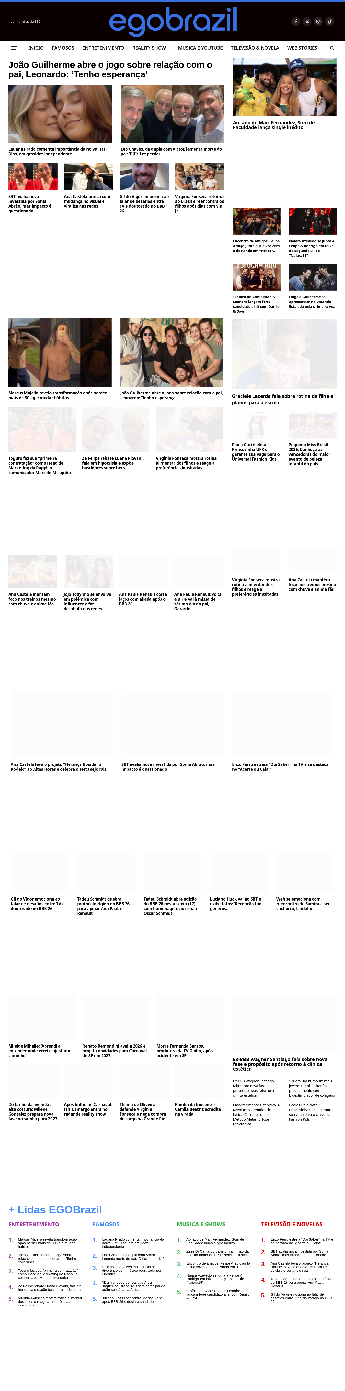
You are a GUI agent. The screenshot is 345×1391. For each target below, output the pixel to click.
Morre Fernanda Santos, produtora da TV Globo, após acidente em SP (184, 1051)
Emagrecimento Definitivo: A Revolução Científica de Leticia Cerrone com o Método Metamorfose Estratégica (256, 1114)
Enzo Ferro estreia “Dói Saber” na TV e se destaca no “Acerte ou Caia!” (280, 767)
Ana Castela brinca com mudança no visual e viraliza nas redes (87, 222)
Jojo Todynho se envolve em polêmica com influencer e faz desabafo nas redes (87, 601)
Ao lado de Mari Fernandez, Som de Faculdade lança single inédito (274, 125)
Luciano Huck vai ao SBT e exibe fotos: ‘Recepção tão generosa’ (236, 904)
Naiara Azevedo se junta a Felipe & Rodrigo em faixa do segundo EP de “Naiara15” (311, 248)
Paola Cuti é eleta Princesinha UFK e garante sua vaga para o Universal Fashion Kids (256, 452)
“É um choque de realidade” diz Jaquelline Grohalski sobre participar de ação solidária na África (133, 1286)
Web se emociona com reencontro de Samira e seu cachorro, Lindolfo (303, 904)
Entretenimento (103, 48)
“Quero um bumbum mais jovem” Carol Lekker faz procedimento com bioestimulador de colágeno (312, 1088)
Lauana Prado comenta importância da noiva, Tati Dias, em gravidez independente (57, 172)
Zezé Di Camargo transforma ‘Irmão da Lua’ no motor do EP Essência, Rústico (217, 1253)
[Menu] (14, 48)
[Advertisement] (116, 274)
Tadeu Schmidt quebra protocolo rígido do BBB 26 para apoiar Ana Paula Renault (103, 906)
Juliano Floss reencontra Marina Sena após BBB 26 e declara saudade (132, 1299)
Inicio (36, 48)
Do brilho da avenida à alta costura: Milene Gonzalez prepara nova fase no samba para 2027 (32, 1111)
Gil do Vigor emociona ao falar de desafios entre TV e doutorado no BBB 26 (144, 224)
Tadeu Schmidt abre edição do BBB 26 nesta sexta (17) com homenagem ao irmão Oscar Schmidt (170, 906)
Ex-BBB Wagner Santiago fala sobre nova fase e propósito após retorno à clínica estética (280, 1064)
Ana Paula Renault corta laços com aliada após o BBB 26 (143, 599)
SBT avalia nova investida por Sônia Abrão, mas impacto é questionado (29, 224)
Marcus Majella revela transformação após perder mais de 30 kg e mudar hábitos (57, 395)
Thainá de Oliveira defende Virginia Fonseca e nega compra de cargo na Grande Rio (143, 1111)
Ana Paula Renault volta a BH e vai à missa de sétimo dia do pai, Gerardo (198, 601)
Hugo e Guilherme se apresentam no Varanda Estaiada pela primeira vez (312, 301)
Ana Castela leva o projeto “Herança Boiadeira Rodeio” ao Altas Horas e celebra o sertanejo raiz (58, 767)
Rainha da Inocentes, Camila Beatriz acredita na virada (198, 1109)
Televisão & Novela (255, 48)
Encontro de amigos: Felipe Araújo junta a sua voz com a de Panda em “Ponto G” (256, 246)
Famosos (63, 48)
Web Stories (302, 48)
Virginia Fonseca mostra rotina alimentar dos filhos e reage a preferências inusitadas (186, 463)
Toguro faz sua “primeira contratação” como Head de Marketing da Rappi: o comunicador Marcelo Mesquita (39, 465)
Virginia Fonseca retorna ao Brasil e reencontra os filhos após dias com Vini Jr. (199, 224)
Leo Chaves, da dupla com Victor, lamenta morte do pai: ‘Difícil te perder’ (171, 172)
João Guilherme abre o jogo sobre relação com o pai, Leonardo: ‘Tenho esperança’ (110, 80)
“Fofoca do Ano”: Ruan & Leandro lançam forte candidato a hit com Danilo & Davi (256, 304)
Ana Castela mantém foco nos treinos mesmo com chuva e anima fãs (32, 599)
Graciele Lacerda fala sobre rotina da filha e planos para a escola (282, 399)
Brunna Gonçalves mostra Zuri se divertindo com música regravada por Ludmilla (131, 1270)
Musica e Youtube (200, 48)
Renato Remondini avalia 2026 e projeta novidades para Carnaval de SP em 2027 (114, 1051)
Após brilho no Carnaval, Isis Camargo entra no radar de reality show (88, 1109)
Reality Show (149, 48)
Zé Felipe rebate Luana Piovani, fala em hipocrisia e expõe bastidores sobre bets (113, 463)
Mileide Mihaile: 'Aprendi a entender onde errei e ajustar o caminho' (39, 1051)
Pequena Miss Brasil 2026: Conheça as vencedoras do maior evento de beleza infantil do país (309, 454)
